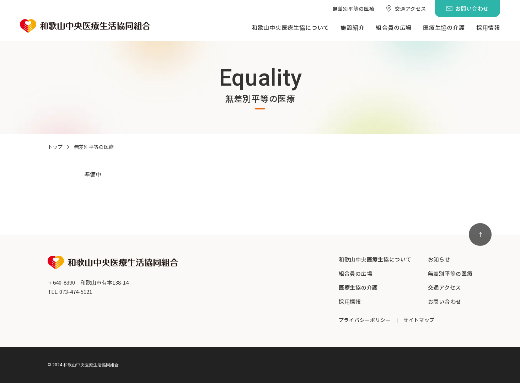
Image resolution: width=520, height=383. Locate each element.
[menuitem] (354, 9)
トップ (55, 146)
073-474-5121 (75, 291)
